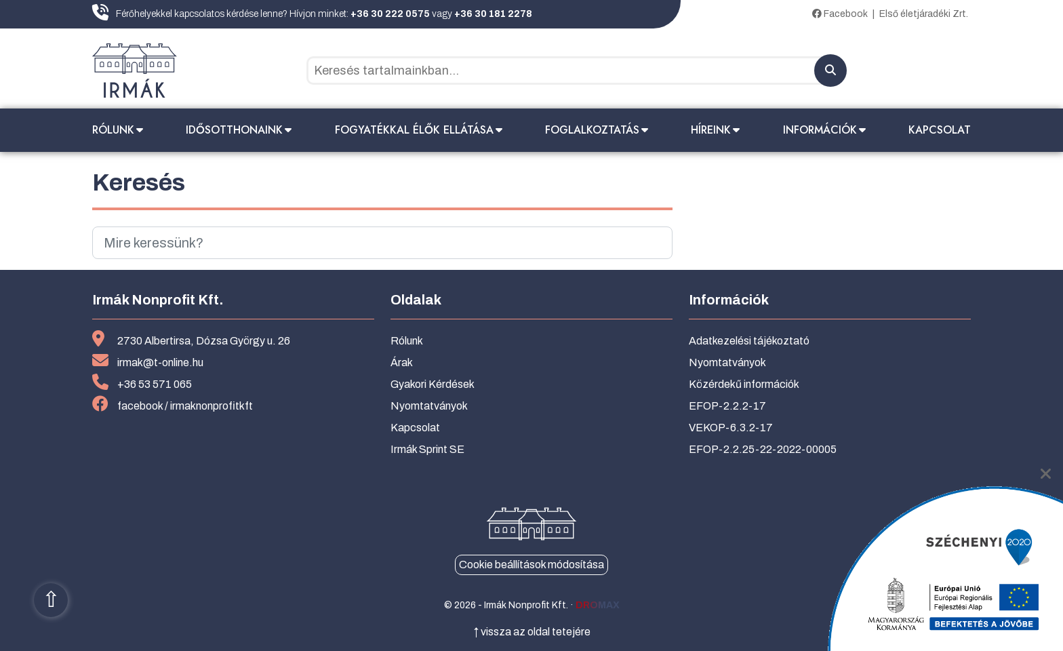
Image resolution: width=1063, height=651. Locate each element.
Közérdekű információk (744, 384)
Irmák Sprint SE (427, 449)
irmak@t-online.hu (160, 362)
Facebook (840, 14)
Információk (820, 130)
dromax (598, 605)
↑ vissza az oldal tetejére (531, 631)
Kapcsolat (939, 130)
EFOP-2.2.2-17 (727, 406)
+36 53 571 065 (154, 384)
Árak (401, 362)
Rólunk (113, 130)
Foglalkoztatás (592, 130)
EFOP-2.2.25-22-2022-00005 (763, 449)
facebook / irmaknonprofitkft (185, 406)
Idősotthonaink (234, 130)
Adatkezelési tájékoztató (749, 341)
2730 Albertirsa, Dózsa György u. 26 (203, 341)
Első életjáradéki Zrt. (923, 14)
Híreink (711, 130)
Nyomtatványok (429, 406)
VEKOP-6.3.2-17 (731, 427)
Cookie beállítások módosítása (531, 564)
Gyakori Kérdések (432, 384)
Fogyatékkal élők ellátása (414, 130)
